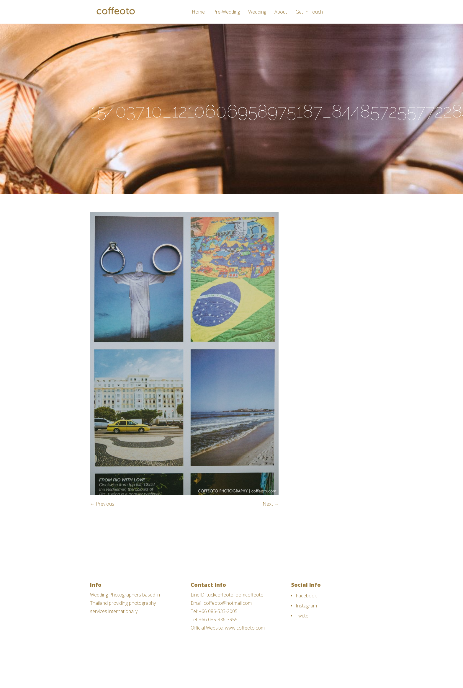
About (280, 12)
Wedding (257, 12)
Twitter (303, 615)
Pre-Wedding (226, 12)
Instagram (306, 605)
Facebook (306, 595)
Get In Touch (309, 12)
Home (198, 12)
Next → (271, 504)
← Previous (102, 504)
